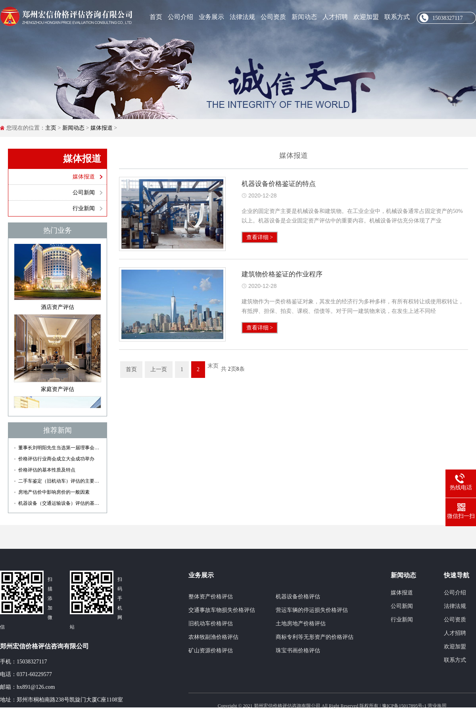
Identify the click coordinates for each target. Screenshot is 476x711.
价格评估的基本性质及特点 (46, 470)
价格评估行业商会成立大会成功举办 (56, 459)
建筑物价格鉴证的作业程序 (282, 274)
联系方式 (397, 16)
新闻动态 (304, 16)
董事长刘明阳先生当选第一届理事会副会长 (59, 447)
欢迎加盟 (366, 16)
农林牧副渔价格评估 (213, 637)
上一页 (158, 369)
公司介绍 (180, 16)
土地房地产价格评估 (301, 624)
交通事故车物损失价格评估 (221, 610)
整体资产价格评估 (210, 597)
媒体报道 (101, 128)
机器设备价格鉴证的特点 (279, 184)
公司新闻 (84, 192)
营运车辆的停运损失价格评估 (312, 610)
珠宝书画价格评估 (298, 651)
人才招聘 (335, 16)
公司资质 (273, 16)
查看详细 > (259, 237)
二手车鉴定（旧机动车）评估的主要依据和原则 (59, 481)
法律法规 (242, 16)
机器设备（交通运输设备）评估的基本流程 (59, 503)
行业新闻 (84, 208)
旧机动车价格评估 (210, 624)
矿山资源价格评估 (210, 651)
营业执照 (437, 706)
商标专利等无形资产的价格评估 (314, 637)
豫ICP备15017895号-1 (404, 706)
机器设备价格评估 (298, 597)
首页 (156, 16)
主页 (50, 128)
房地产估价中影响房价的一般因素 (54, 492)
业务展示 (211, 16)
